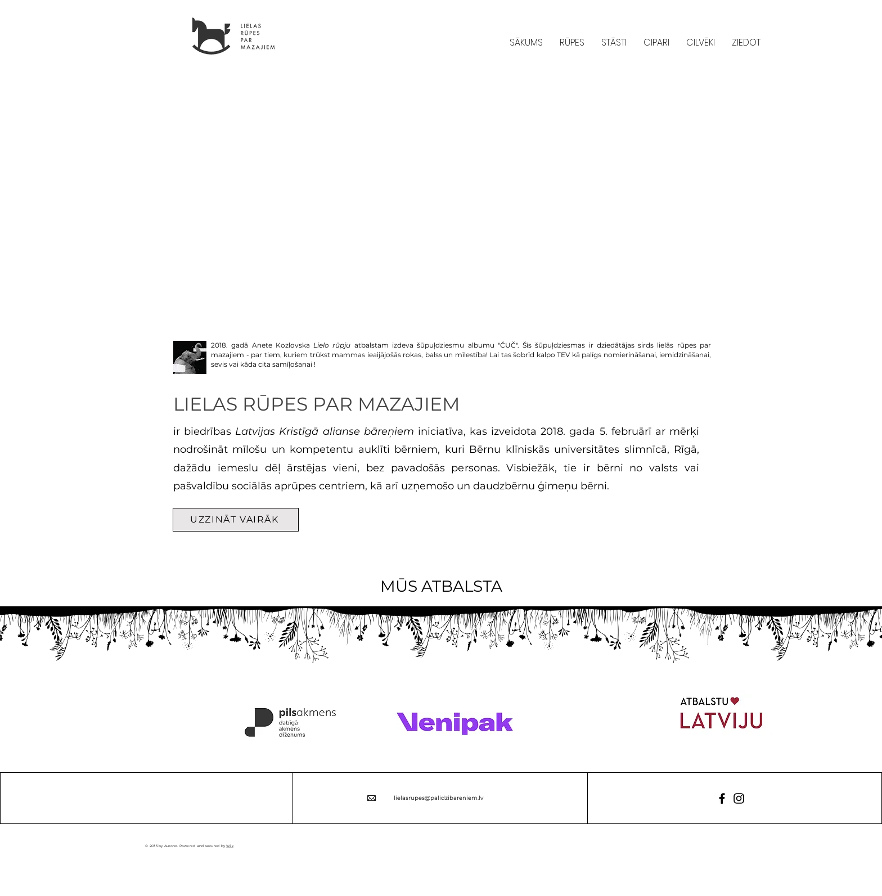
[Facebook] (722, 798)
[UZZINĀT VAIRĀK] (236, 520)
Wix (229, 846)
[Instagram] (739, 798)
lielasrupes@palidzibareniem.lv (438, 798)
